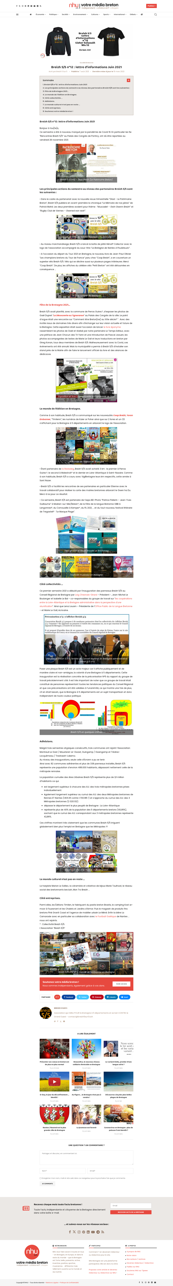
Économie (40, 14)
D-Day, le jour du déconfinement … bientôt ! (54, 1096)
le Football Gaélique (105, 916)
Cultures (94, 14)
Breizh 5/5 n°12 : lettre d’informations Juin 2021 (65, 84)
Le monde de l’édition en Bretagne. (61, 94)
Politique (53, 14)
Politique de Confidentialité (69, 1282)
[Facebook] (16, 6)
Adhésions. (50, 101)
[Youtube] (31, 6)
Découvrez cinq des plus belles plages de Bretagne (118, 1096)
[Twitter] (20, 6)
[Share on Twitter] (82, 997)
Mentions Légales (52, 1282)
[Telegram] (38, 6)
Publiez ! (151, 6)
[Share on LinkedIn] (111, 997)
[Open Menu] (17, 14)
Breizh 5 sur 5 (61, 71)
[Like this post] (58, 997)
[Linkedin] (28, 6)
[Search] (155, 14)
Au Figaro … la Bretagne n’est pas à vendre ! (86, 1096)
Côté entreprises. (53, 108)
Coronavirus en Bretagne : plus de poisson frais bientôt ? (118, 1129)
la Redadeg (68, 468)
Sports (106, 14)
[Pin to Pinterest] (97, 997)
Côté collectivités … (53, 98)
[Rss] (40, 6)
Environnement (79, 14)
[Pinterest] (25, 6)
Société (65, 14)
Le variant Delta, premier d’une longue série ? (118, 1063)
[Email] (34, 6)
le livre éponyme (112, 327)
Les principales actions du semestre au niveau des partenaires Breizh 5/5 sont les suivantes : (87, 88)
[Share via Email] (124, 997)
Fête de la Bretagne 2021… (56, 91)
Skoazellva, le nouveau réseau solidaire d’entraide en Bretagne (86, 1063)
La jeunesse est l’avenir (86, 1127)
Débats (133, 14)
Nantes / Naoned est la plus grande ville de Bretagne (54, 1129)
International (119, 14)
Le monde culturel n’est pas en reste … (62, 104)
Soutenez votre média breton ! (59, 111)
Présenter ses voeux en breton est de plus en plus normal (54, 1063)
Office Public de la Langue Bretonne (113, 606)
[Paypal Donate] (121, 984)
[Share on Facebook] (68, 997)
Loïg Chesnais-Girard (86, 594)
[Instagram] (22, 6)
